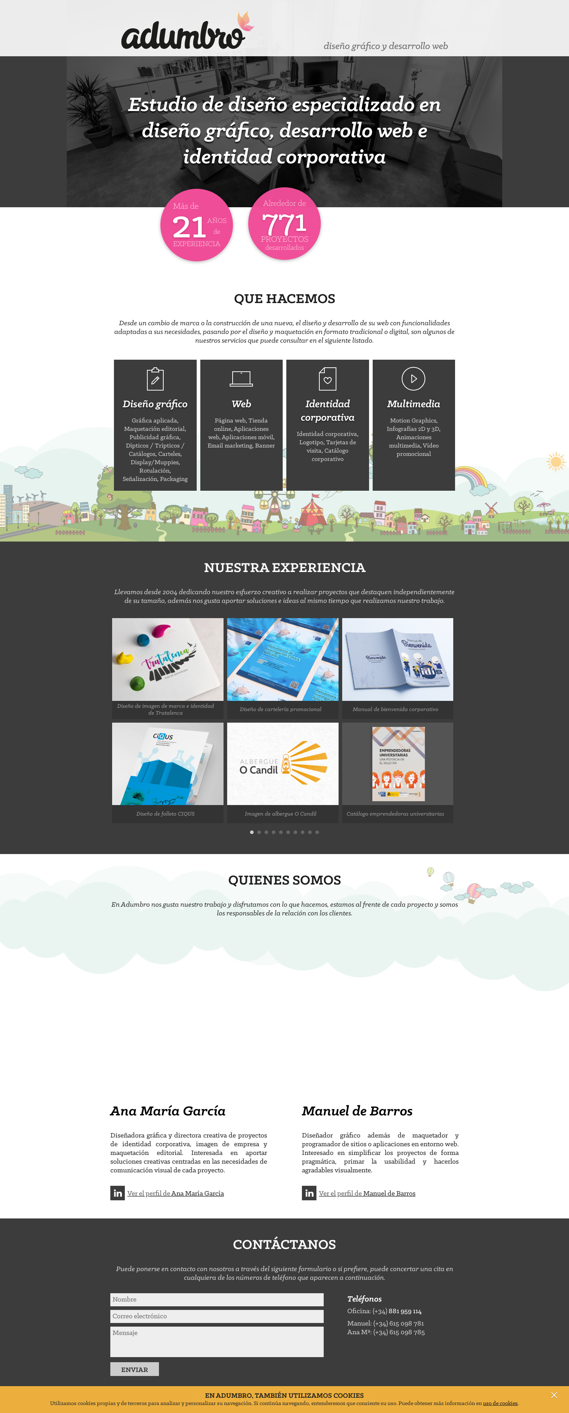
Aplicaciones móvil (247, 437)
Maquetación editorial (154, 429)
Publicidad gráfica (154, 437)
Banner (265, 445)
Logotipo (311, 442)
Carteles (169, 454)
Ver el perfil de (175, 1193)
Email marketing (230, 445)
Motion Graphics (413, 420)
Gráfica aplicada (154, 420)
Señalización (140, 479)
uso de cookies (500, 1403)
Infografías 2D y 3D (413, 429)
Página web (230, 420)
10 (317, 832)
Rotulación (154, 470)
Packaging (174, 479)
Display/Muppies (155, 462)
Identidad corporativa (327, 434)
